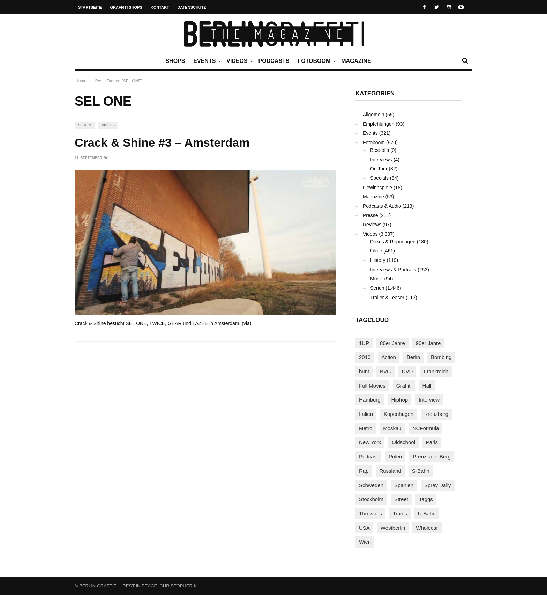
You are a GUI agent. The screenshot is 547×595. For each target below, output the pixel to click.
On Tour (379, 168)
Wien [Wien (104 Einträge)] (365, 542)
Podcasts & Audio (382, 206)
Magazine (356, 61)
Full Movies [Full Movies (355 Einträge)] (372, 386)
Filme (376, 251)
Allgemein (373, 114)
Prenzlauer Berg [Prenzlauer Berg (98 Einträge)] (431, 457)
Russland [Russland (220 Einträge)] (390, 471)
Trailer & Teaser (387, 297)
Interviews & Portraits (393, 269)
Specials (379, 178)
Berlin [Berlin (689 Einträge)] (413, 357)
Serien (84, 125)
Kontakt (160, 7)
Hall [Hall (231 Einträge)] (427, 386)
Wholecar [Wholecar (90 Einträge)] (427, 528)
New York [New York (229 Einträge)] (370, 442)
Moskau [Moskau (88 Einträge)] (392, 428)
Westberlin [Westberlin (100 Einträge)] (393, 528)
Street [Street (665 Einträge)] (401, 499)
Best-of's (379, 150)
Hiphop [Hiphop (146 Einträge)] (399, 400)
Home (81, 81)
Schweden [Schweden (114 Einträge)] (371, 485)
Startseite (90, 7)
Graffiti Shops (126, 7)
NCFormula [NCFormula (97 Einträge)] (425, 428)
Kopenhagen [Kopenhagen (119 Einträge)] (398, 414)
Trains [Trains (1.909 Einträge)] (400, 513)
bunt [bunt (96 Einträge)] (364, 371)
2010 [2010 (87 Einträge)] (364, 357)
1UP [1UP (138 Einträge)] (364, 343)
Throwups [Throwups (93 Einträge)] (370, 513)
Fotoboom (316, 61)
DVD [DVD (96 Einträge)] (407, 371)
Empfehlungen (378, 124)
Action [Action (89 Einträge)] (388, 357)
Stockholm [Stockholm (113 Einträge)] (371, 499)
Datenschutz (192, 7)
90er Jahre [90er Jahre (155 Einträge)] (428, 343)
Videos (238, 61)
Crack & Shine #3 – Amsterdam (162, 142)
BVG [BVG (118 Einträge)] (385, 371)
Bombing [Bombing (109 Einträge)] (441, 357)
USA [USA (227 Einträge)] (364, 528)
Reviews (372, 224)
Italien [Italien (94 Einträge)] (366, 414)
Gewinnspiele (377, 187)
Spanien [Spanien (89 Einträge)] (403, 485)
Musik (376, 278)
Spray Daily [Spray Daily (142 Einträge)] (437, 485)
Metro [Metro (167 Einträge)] (365, 428)
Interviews (381, 159)
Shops (175, 61)
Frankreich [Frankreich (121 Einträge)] (436, 371)
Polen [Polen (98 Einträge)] (395, 457)
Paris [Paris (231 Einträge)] (432, 442)
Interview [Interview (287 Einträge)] (429, 400)
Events (206, 61)
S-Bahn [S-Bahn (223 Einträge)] (420, 471)
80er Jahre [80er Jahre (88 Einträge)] (392, 343)
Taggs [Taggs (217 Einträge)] (426, 499)
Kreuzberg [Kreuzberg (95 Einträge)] (436, 414)
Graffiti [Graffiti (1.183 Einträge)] (404, 386)
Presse (370, 215)
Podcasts (274, 61)
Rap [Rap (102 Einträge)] (364, 471)
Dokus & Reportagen (392, 241)
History (377, 260)
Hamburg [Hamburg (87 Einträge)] (370, 400)
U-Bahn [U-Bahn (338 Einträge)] (427, 513)
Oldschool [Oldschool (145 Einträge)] (403, 442)
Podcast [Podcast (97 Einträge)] (368, 457)
